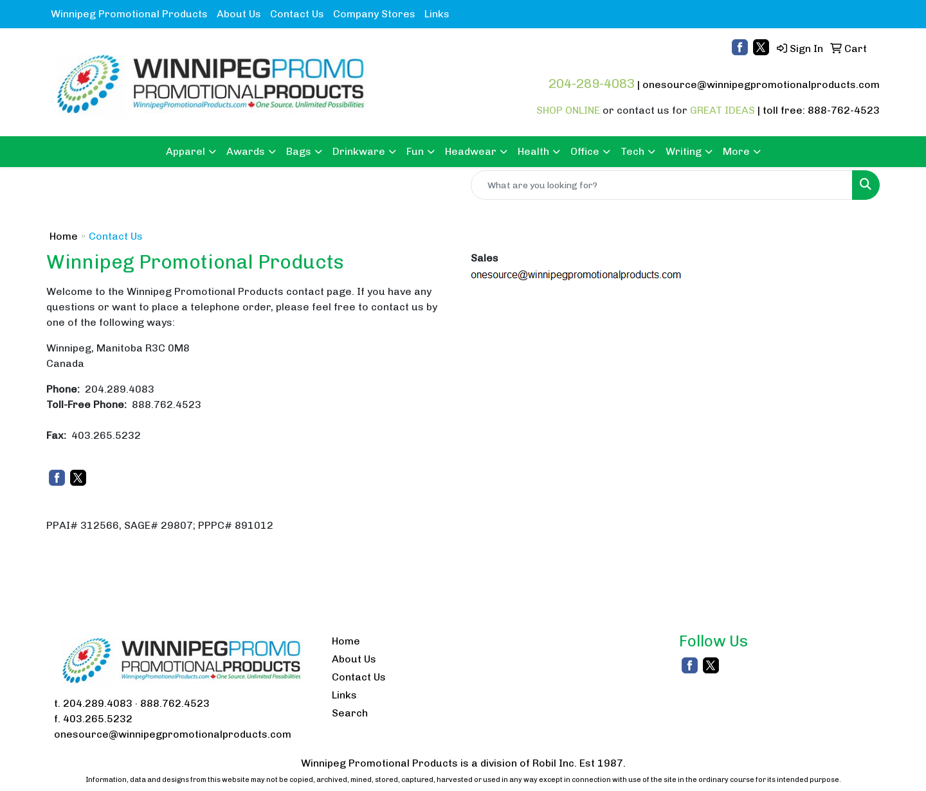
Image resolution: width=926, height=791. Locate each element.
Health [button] (533, 151)
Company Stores (374, 14)
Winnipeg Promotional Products (129, 14)
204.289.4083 (97, 703)
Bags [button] (298, 151)
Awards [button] (245, 151)
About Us (239, 14)
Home (64, 236)
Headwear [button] (470, 151)
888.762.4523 (175, 703)
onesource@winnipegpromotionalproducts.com (761, 84)
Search (350, 713)
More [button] (736, 151)
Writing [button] (684, 151)
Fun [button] (415, 151)
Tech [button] (632, 151)
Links (436, 14)
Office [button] (584, 151)
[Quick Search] (662, 185)
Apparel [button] (185, 151)
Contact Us (297, 14)
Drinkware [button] (358, 151)
